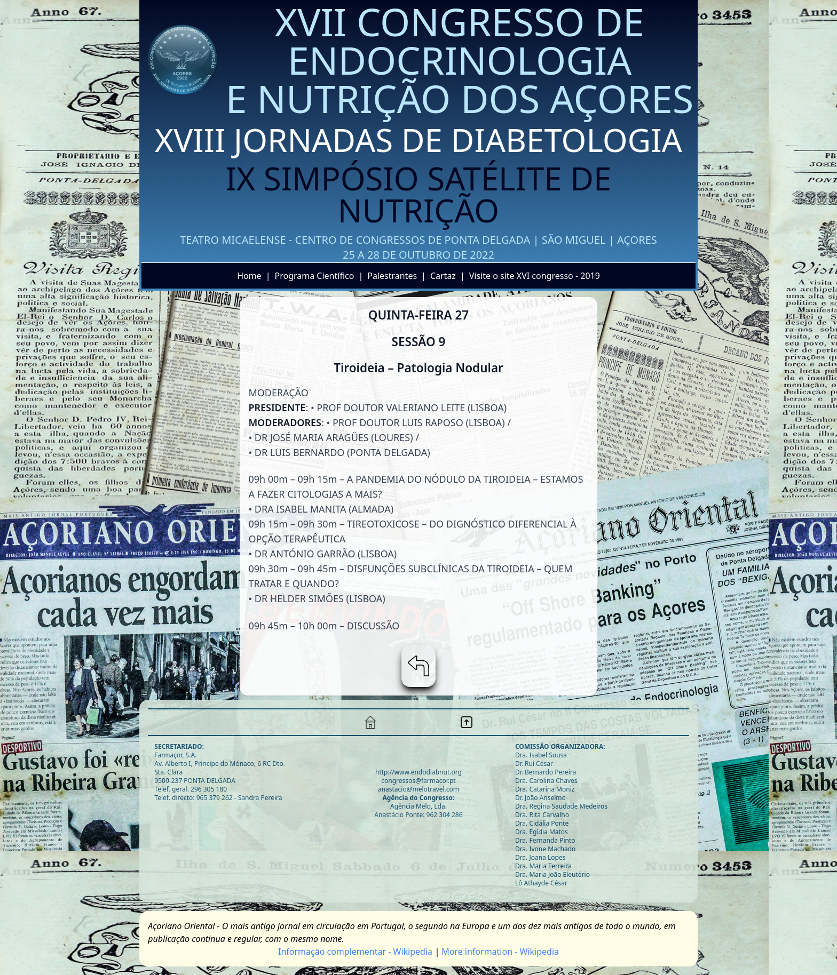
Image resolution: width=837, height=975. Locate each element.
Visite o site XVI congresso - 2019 (534, 276)
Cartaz (443, 276)
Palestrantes (392, 276)
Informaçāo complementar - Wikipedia (355, 951)
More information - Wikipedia (500, 951)
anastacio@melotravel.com (418, 789)
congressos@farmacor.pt (418, 780)
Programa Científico (314, 276)
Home (249, 276)
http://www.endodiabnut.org (418, 772)
